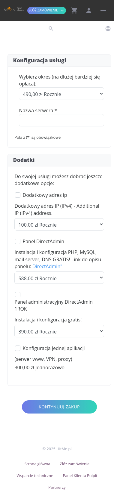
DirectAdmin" (47, 266)
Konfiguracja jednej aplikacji (54, 348)
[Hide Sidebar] (103, 11)
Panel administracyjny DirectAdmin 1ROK (53, 305)
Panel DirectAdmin (43, 241)
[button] (74, 10)
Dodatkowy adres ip (45, 195)
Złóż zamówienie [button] (46, 10)
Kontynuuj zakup (59, 407)
